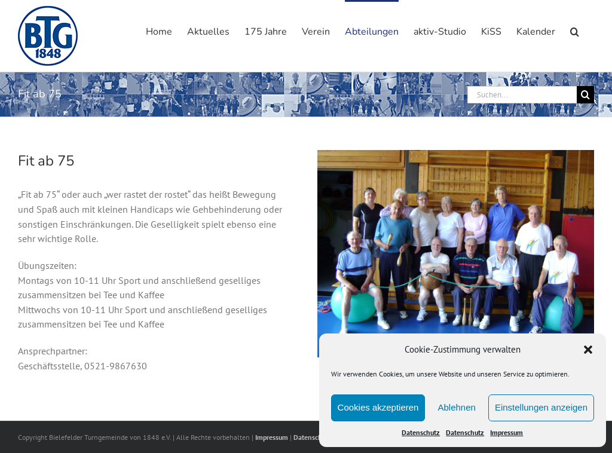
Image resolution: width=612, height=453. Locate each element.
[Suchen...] (522, 94)
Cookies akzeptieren (378, 407)
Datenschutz (421, 432)
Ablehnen (456, 407)
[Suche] (585, 94)
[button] (588, 350)
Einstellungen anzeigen (541, 407)
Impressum (506, 432)
